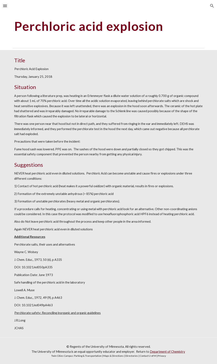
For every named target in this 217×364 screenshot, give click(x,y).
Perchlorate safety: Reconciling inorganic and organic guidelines (57, 313)
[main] (108, 26)
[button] (5, 5)
